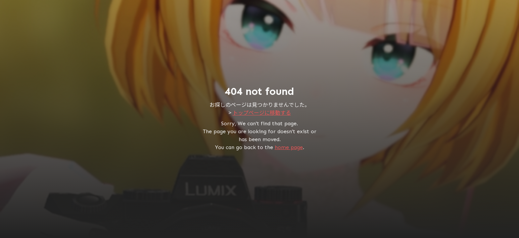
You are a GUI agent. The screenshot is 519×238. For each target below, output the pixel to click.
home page (289, 147)
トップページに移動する (262, 112)
